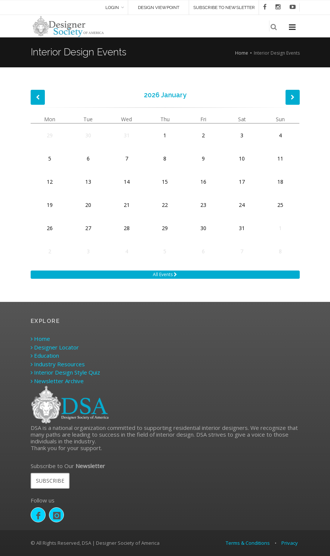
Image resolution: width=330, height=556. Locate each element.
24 (242, 204)
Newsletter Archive (57, 381)
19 (50, 204)
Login (112, 7)
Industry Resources (58, 364)
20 (88, 204)
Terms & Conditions (248, 543)
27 (88, 228)
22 (165, 204)
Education (45, 355)
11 (280, 158)
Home (241, 53)
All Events (165, 274)
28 (127, 228)
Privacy (289, 543)
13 (88, 181)
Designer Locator (55, 347)
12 (50, 181)
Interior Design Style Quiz (65, 372)
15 (165, 181)
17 (242, 181)
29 (50, 135)
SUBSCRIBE (50, 480)
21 (127, 204)
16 (203, 181)
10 (242, 158)
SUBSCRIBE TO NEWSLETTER (224, 7)
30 (88, 135)
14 (127, 181)
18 (280, 181)
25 (280, 204)
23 (203, 204)
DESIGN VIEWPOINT (158, 7)
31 (127, 135)
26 (50, 228)
